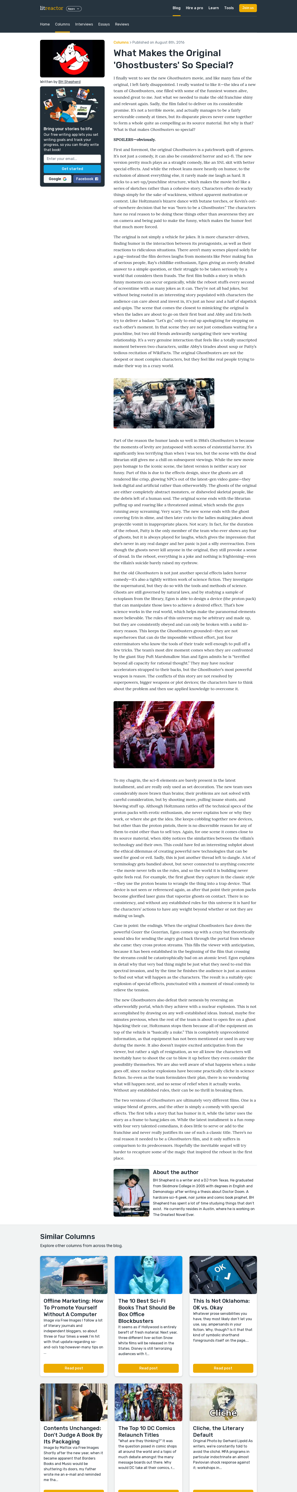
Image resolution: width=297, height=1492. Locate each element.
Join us (248, 8)
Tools (229, 8)
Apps (74, 8)
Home (45, 24)
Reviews (122, 24)
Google (58, 179)
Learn (214, 8)
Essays (104, 24)
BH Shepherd (69, 82)
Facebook (87, 179)
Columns (62, 24)
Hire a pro (194, 8)
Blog (177, 8)
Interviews (84, 24)
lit (51, 8)
